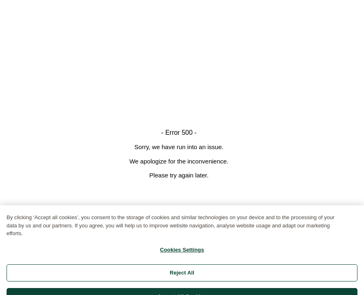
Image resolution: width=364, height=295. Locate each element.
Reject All (182, 276)
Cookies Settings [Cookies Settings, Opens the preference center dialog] (182, 253)
